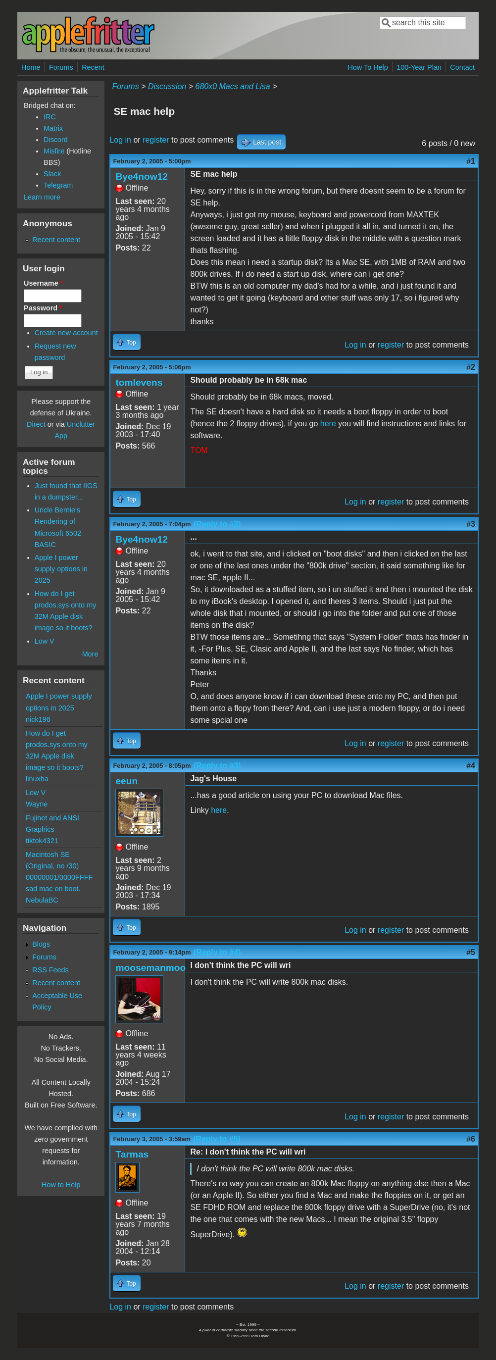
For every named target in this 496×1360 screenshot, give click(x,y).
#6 (470, 1139)
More (90, 654)
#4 (470, 765)
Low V (44, 641)
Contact (462, 67)
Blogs (41, 944)
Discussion (167, 86)
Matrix (53, 128)
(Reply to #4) (217, 952)
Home (30, 67)
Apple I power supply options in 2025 (61, 569)
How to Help (61, 1185)
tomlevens (138, 382)
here (328, 423)
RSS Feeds (50, 970)
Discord (56, 140)
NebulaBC (42, 900)
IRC (50, 117)
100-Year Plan (419, 67)
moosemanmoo (150, 967)
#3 (470, 524)
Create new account (66, 333)
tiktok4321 (42, 841)
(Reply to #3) (217, 765)
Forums (61, 67)
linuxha (37, 779)
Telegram (58, 185)
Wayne (37, 804)
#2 (470, 367)
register (156, 140)
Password (43, 308)
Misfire (54, 151)
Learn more (42, 197)
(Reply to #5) (217, 1139)
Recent (93, 67)
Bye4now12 (141, 176)
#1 (470, 161)
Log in (120, 140)
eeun (126, 781)
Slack (52, 174)
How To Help (367, 67)
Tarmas (132, 1154)
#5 (470, 952)
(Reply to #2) (217, 524)
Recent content (56, 240)
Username (43, 283)
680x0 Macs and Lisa (232, 86)
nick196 (38, 719)
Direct (36, 424)
